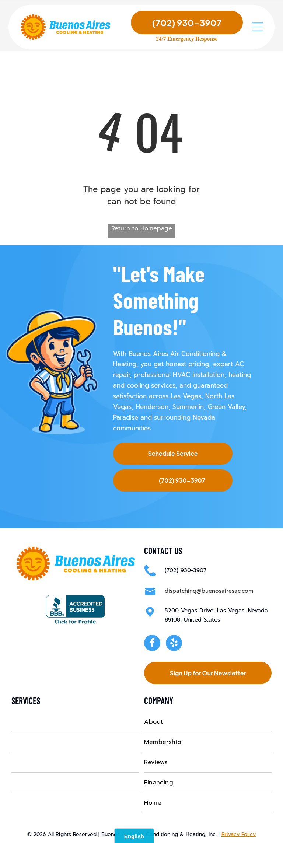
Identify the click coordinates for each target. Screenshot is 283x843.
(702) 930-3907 (185, 570)
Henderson (152, 406)
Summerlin (188, 406)
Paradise (125, 417)
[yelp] (174, 643)
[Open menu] (257, 28)
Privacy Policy (238, 833)
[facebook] (152, 643)
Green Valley (226, 406)
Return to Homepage (141, 227)
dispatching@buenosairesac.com (209, 590)
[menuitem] (75, 721)
